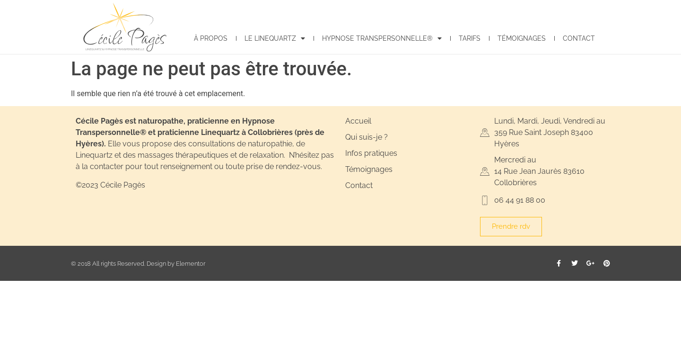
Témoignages (522, 38)
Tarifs (469, 38)
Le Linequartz (274, 38)
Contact (579, 38)
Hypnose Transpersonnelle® (382, 38)
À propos (210, 38)
